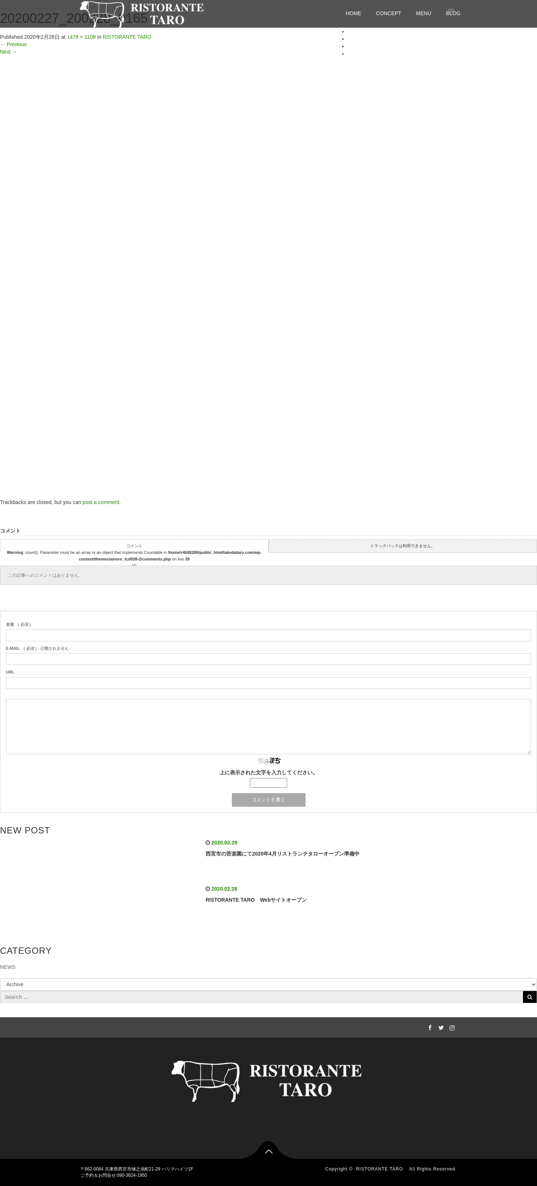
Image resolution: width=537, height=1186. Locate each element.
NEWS (8, 967)
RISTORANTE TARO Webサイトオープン (256, 900)
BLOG (355, 53)
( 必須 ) (18, 624)
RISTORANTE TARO (382, 1169)
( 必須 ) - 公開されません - (38, 648)
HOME (353, 13)
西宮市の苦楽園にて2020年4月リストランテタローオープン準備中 (282, 854)
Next (8, 52)
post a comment (101, 502)
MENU (423, 13)
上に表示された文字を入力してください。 (269, 772)
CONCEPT (388, 13)
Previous (13, 44)
